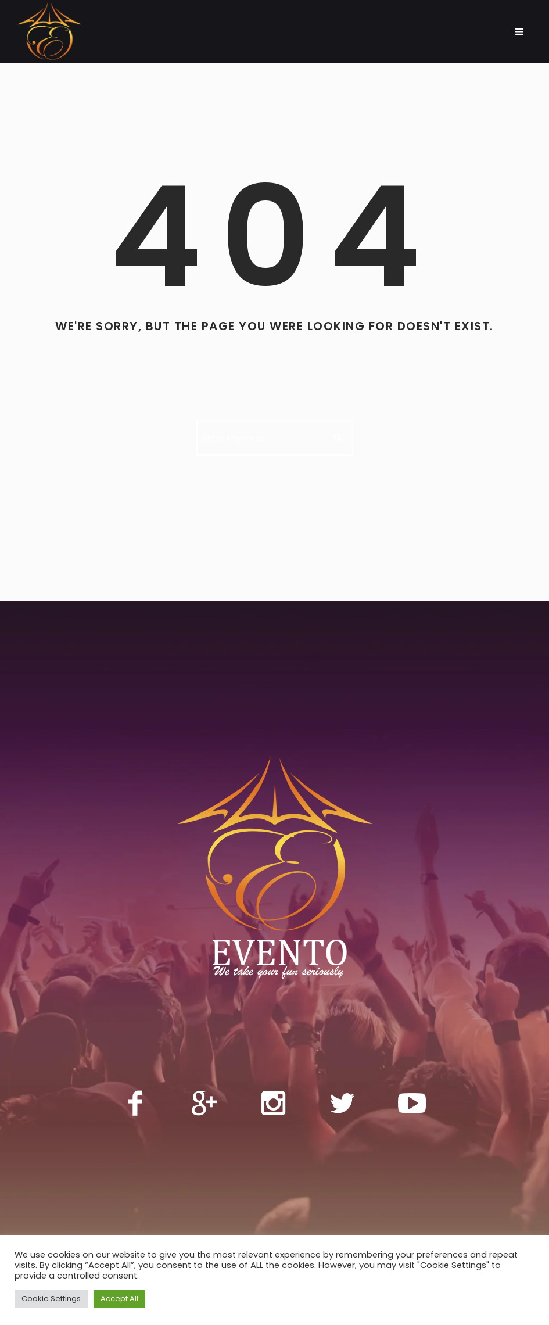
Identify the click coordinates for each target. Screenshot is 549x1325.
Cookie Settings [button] (51, 1298)
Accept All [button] (119, 1298)
